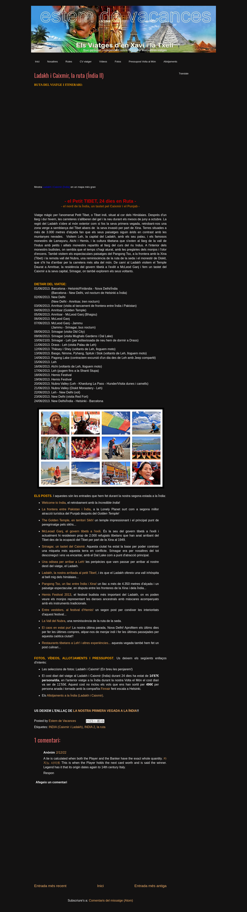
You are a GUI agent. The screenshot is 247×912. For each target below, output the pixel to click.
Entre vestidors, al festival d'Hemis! (68, 610)
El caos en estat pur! (56, 627)
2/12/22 (61, 752)
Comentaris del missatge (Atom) (111, 900)
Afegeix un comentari (51, 782)
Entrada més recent (50, 886)
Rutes (69, 61)
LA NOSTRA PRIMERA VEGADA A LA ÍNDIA (105, 710)
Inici (37, 61)
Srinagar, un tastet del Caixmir (63, 546)
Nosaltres (52, 61)
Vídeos (103, 61)
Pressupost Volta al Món (142, 61)
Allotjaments (170, 61)
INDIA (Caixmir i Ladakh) (66, 727)
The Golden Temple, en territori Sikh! (68, 520)
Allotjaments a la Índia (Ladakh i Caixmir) (75, 695)
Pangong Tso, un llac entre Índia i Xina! (69, 583)
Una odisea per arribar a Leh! (63, 561)
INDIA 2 (90, 727)
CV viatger (86, 61)
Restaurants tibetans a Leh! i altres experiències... (76, 643)
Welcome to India (54, 502)
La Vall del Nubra (53, 621)
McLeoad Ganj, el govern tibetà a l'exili (71, 531)
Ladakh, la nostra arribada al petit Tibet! (69, 572)
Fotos (118, 61)
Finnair (105, 688)
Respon (48, 773)
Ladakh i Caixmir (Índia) (56, 186)
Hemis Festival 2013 (56, 594)
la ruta (101, 727)
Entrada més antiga (150, 886)
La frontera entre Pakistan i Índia (66, 509)
